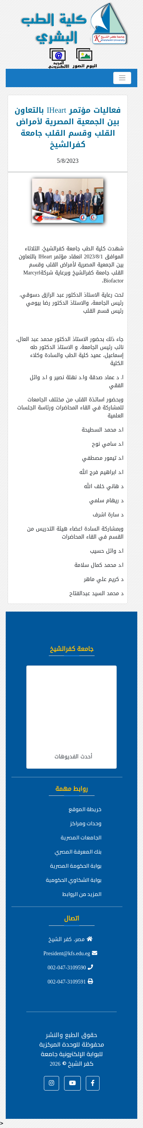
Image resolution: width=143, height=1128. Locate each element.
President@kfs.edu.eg (70, 953)
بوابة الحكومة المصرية (75, 866)
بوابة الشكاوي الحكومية (73, 880)
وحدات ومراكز (85, 823)
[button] (93, 1083)
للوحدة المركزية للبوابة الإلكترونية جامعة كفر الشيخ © (71, 1054)
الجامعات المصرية (81, 837)
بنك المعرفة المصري (78, 852)
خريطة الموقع (85, 809)
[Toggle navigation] (122, 78)
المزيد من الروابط (82, 894)
